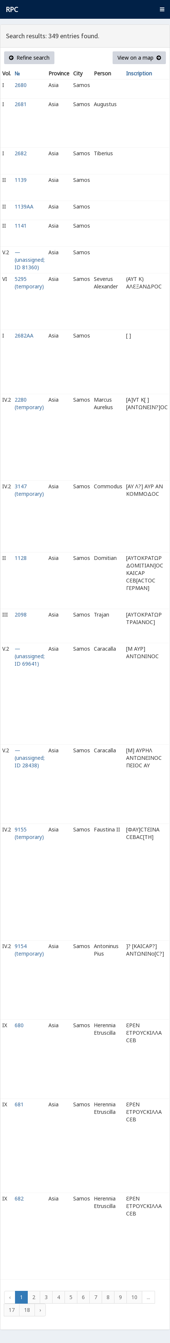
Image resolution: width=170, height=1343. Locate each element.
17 (12, 1309)
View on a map (139, 57)
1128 (21, 557)
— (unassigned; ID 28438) (30, 758)
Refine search (29, 57)
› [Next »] (40, 1309)
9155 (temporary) (29, 833)
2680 (21, 85)
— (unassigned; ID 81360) (30, 260)
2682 (21, 153)
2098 (21, 614)
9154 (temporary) (29, 949)
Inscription (139, 73)
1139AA (24, 206)
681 (19, 1104)
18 (27, 1309)
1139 (21, 179)
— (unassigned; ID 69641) (30, 656)
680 (19, 1025)
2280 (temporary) (29, 403)
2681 (21, 104)
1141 (21, 225)
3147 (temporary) (29, 490)
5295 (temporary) (29, 282)
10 (134, 1297)
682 (19, 1198)
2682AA (24, 335)
